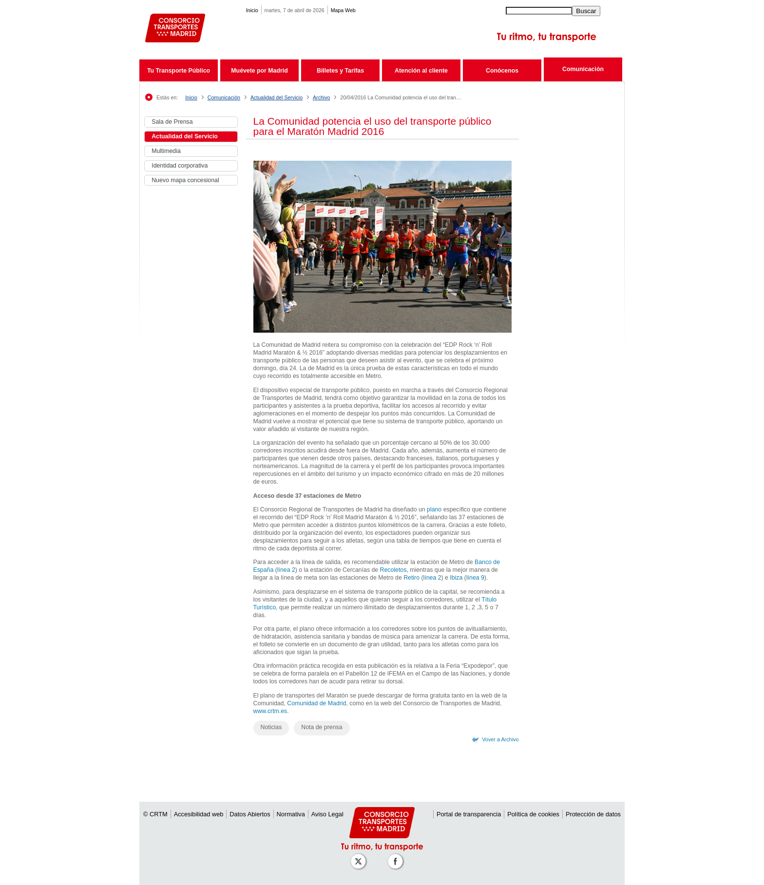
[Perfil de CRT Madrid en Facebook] (397, 856)
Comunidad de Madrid (316, 703)
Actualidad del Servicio (276, 97)
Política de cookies (533, 814)
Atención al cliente (421, 70)
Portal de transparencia (469, 814)
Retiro (411, 577)
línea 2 (286, 569)
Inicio (252, 10)
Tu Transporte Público (178, 70)
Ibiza (456, 577)
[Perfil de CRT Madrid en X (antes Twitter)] (360, 856)
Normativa (291, 814)
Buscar (586, 11)
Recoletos (393, 569)
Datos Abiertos (249, 814)
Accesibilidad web (199, 814)
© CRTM (155, 814)
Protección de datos (593, 814)
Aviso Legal (327, 814)
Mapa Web (343, 10)
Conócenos (502, 70)
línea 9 (475, 577)
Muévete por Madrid (259, 70)
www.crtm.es (270, 711)
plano (434, 509)
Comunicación (583, 69)
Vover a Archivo (500, 739)
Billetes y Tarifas (340, 70)
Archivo (321, 97)
